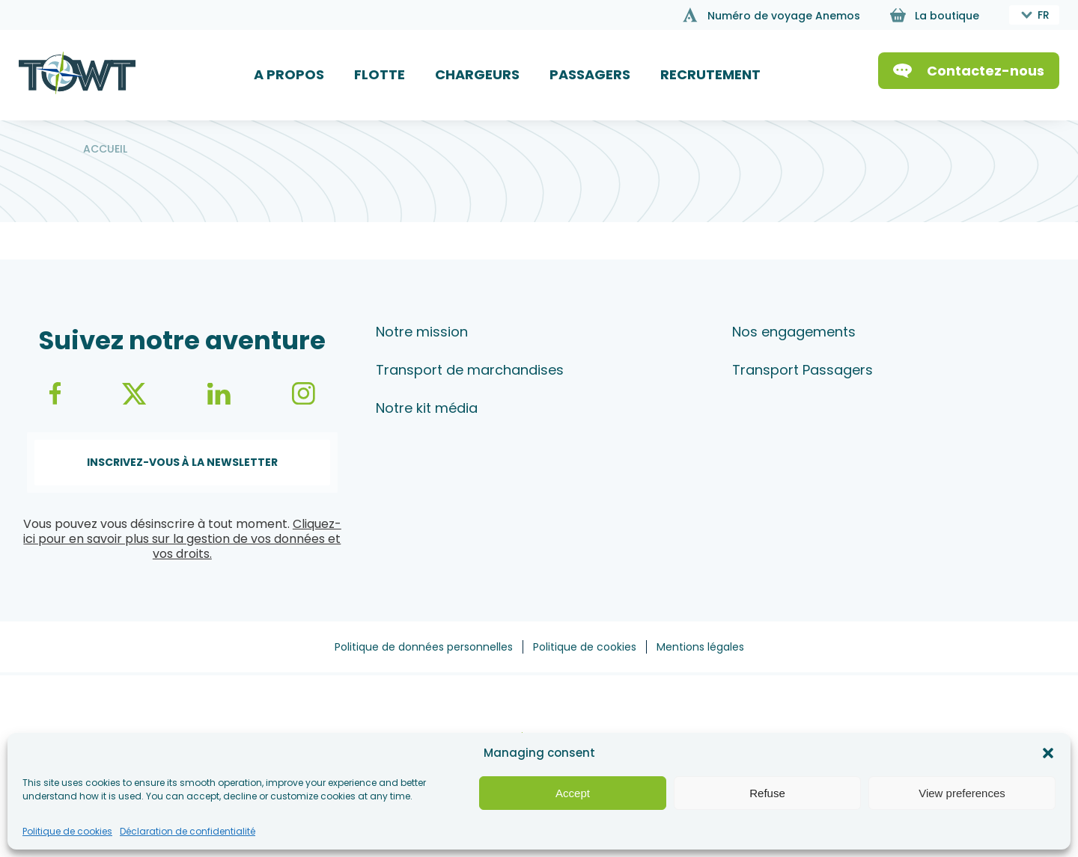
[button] (1048, 753)
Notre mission (422, 331)
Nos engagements (794, 331)
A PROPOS (289, 74)
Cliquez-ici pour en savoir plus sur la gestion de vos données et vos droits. (182, 538)
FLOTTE (379, 74)
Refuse (767, 793)
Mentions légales (700, 647)
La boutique (947, 15)
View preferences (962, 793)
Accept (572, 793)
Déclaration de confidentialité (187, 831)
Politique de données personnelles (424, 647)
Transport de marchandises (470, 369)
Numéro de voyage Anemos (783, 15)
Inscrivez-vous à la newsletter (182, 462)
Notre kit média (427, 408)
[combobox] (1034, 15)
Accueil (105, 149)
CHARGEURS (477, 74)
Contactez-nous (985, 70)
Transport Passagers (802, 369)
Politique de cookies (67, 831)
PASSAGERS (589, 74)
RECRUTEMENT (710, 74)
